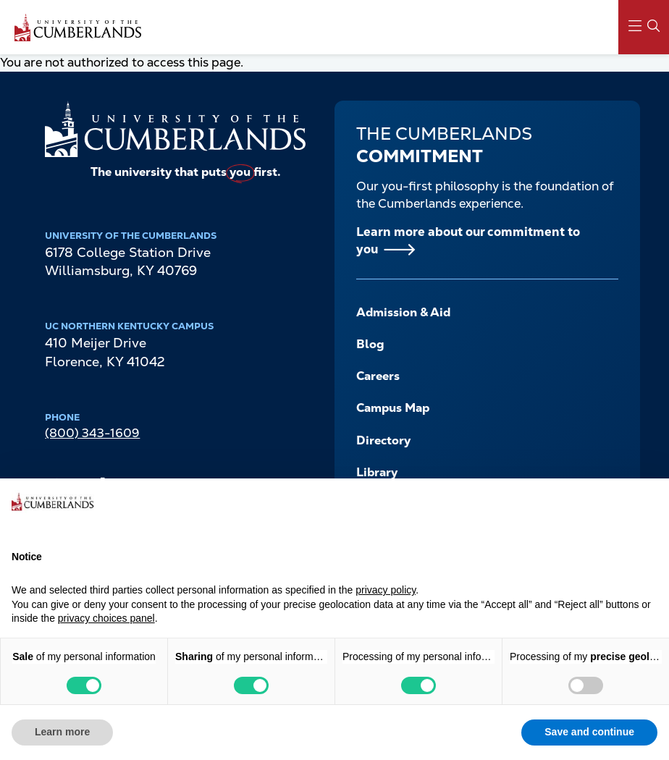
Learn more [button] (62, 732)
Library (376, 472)
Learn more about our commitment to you (468, 240)
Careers (378, 376)
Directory (383, 440)
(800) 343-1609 (92, 433)
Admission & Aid (403, 312)
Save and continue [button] (589, 732)
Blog (370, 344)
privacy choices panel (106, 618)
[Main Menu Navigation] (643, 27)
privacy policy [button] (385, 590)
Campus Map (392, 407)
